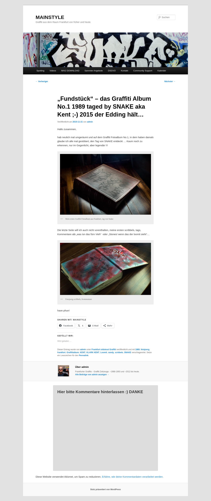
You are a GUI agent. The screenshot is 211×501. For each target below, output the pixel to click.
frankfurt (61, 352)
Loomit (103, 352)
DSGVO (112, 70)
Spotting (40, 70)
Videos (52, 70)
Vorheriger (42, 81)
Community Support (142, 70)
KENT (82, 352)
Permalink (83, 355)
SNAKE (127, 352)
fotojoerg (145, 349)
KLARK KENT (93, 352)
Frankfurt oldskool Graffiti (103, 349)
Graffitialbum (73, 352)
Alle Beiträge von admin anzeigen (92, 374)
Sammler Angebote (94, 70)
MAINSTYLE (50, 17)
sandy (111, 352)
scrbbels (119, 352)
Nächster (169, 81)
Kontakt (124, 70)
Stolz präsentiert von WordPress (105, 489)
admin (90, 122)
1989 (137, 349)
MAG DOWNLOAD (70, 70)
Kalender (161, 70)
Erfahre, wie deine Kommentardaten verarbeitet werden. (132, 476)
